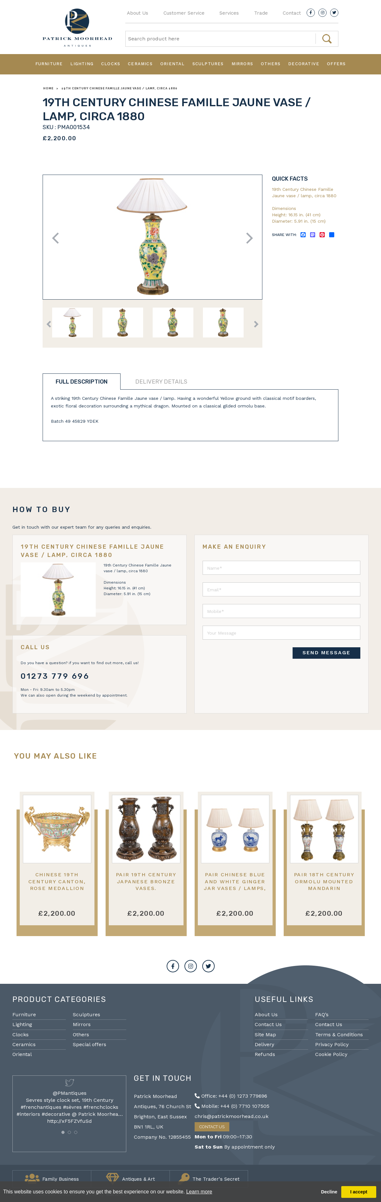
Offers (336, 63)
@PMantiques (70, 1093)
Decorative (303, 63)
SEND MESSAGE (326, 653)
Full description (81, 381)
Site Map (265, 1035)
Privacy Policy (332, 1044)
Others (271, 63)
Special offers (89, 1044)
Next (247, 238)
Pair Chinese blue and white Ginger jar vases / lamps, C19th (235, 885)
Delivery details (161, 381)
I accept (358, 1191)
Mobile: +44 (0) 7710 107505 (232, 1106)
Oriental (172, 63)
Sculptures (208, 63)
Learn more (199, 1191)
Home (48, 88)
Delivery (264, 1044)
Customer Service (183, 13)
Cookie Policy (331, 1054)
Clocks (110, 63)
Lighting (82, 63)
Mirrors (242, 63)
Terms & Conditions (339, 1035)
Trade (261, 13)
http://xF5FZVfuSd (69, 1121)
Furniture (49, 63)
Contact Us (268, 1024)
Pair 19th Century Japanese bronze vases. (146, 881)
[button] (63, 1132)
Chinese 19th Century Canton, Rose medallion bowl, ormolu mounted (57, 888)
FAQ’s (322, 1014)
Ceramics (140, 63)
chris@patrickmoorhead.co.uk (231, 1116)
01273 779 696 (55, 676)
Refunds (265, 1054)
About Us (137, 13)
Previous (57, 238)
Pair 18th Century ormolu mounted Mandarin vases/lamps (324, 885)
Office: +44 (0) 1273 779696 (231, 1096)
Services (229, 13)
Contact (292, 13)
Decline (329, 1191)
